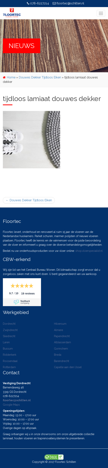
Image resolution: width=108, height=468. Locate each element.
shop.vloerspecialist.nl (89, 250)
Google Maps (11, 404)
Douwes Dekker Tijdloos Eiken (40, 77)
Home (11, 77)
